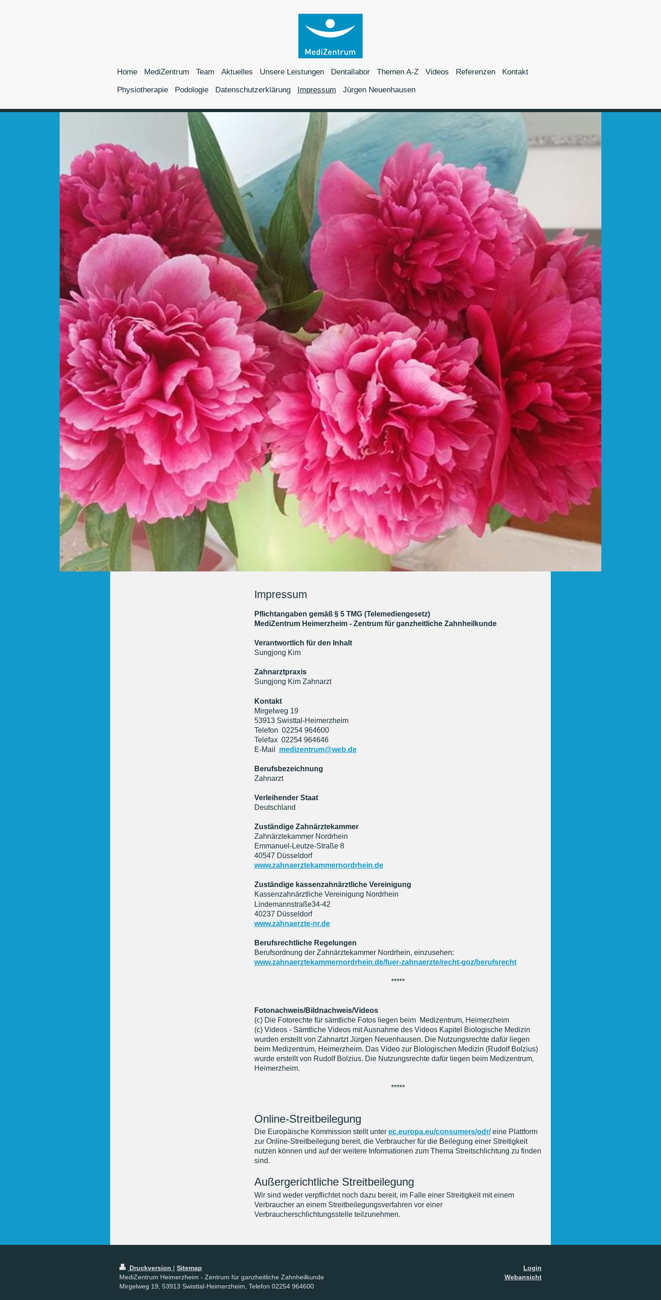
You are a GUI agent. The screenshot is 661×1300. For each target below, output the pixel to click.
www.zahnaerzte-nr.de (292, 923)
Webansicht (523, 1277)
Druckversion (146, 1268)
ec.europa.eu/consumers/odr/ (439, 1131)
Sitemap (189, 1268)
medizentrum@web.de (318, 749)
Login (532, 1268)
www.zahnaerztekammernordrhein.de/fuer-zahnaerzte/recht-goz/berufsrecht (385, 962)
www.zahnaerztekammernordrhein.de (318, 865)
